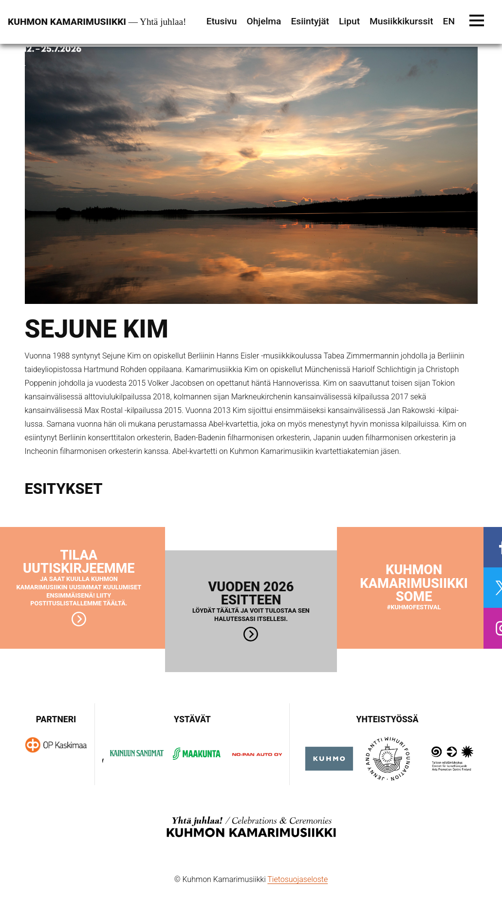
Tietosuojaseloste (297, 879)
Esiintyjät (310, 21)
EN (449, 21)
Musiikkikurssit (401, 21)
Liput (349, 21)
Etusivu (221, 21)
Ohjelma (263, 21)
